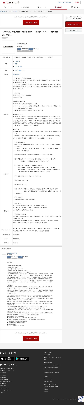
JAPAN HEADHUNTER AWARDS (51, 372)
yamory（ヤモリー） (4, 388)
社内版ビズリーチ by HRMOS (7, 368)
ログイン (76, 2)
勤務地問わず (17, 74)
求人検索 (59, 7)
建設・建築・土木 (20, 70)
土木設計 (17, 61)
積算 (16, 64)
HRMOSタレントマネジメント (7, 370)
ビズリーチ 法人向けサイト (50, 384)
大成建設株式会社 (12, 253)
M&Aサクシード (3, 383)
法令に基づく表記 (48, 381)
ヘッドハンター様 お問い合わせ (51, 386)
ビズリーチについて (48, 352)
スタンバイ (2, 392)
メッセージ (43, 7)
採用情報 (46, 391)
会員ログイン (74, 30)
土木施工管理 (18, 66)
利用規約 (46, 376)
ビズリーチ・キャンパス (5, 381)
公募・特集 (77, 7)
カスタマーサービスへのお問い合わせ (52, 357)
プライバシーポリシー (49, 379)
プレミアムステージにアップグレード (52, 365)
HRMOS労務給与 (4, 379)
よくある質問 (47, 354)
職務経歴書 (26, 7)
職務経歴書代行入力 (48, 362)
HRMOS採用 (3, 373)
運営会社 (46, 389)
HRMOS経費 (3, 377)
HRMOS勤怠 (3, 375)
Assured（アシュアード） (6, 390)
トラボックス (3, 385)
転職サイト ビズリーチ (5, 11)
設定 (45, 359)
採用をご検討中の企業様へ (65, 2)
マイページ (9, 7)
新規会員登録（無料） (31, 22)
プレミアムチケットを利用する (51, 367)
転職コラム (46, 370)
